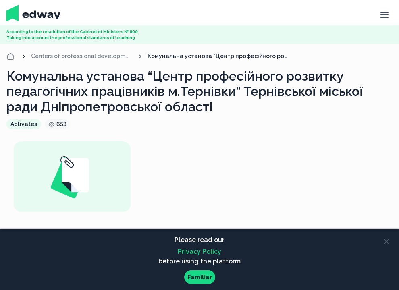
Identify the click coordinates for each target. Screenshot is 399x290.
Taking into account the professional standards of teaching (70, 37)
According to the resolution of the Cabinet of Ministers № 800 (72, 31)
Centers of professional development (82, 56)
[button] (384, 14)
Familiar (199, 277)
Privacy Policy (199, 251)
